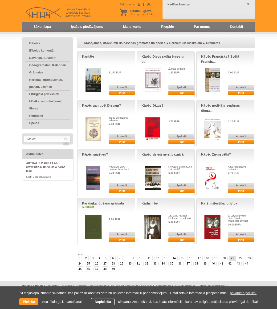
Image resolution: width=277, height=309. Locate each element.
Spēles (34, 123)
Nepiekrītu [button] (103, 302)
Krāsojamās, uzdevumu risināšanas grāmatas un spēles (124, 43)
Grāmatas (36, 72)
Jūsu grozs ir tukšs (142, 12)
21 (232, 258)
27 (104, 263)
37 (188, 263)
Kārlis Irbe (150, 203)
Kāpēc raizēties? (95, 154)
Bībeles (34, 43)
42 (229, 263)
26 (96, 263)
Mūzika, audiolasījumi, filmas (45, 105)
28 (113, 263)
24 (79, 263)
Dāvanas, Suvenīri (42, 58)
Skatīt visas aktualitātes (38, 177)
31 (138, 263)
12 (157, 258)
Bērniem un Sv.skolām (185, 43)
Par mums (202, 26)
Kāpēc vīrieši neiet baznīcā (162, 154)
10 (140, 258)
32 (146, 263)
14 (174, 258)
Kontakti (236, 26)
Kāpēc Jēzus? (152, 105)
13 (165, 258)
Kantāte (88, 56)
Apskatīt (122, 87)
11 (149, 258)
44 (246, 263)
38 (196, 263)
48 (104, 269)
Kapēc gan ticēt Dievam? (101, 105)
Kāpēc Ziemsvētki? (216, 154)
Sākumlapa (42, 26)
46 (88, 269)
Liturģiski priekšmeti (44, 94)
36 (179, 263)
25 (88, 263)
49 (113, 269)
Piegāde (167, 26)
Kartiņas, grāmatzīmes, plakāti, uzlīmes (46, 83)
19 (215, 258)
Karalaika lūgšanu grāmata (103, 203)
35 (171, 263)
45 (79, 269)
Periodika (36, 115)
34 (163, 263)
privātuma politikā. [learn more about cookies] (243, 293)
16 (190, 258)
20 (224, 258)
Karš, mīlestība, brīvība (219, 203)
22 (240, 258)
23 (249, 258)
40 (213, 263)
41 (221, 263)
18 (207, 258)
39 (204, 263)
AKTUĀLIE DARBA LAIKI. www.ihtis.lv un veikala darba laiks (45, 167)
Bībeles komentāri (42, 50)
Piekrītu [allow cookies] (29, 302)
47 (96, 269)
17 (199, 258)
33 (154, 263)
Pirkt (122, 93)
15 (182, 258)
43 (238, 263)
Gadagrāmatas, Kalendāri (47, 65)
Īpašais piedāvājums (87, 26)
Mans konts (132, 26)
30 (129, 263)
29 (121, 263)
